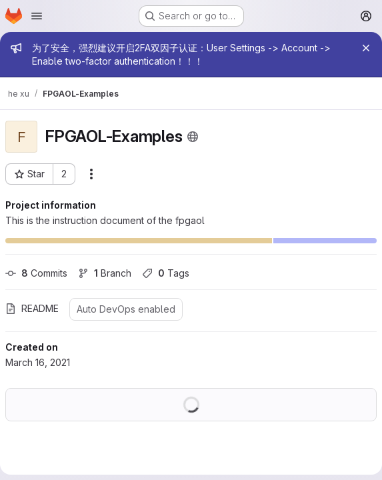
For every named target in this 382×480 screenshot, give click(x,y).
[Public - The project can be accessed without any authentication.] (192, 136)
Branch (104, 273)
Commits (36, 273)
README (32, 308)
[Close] (366, 48)
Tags (165, 273)
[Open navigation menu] (36, 16)
